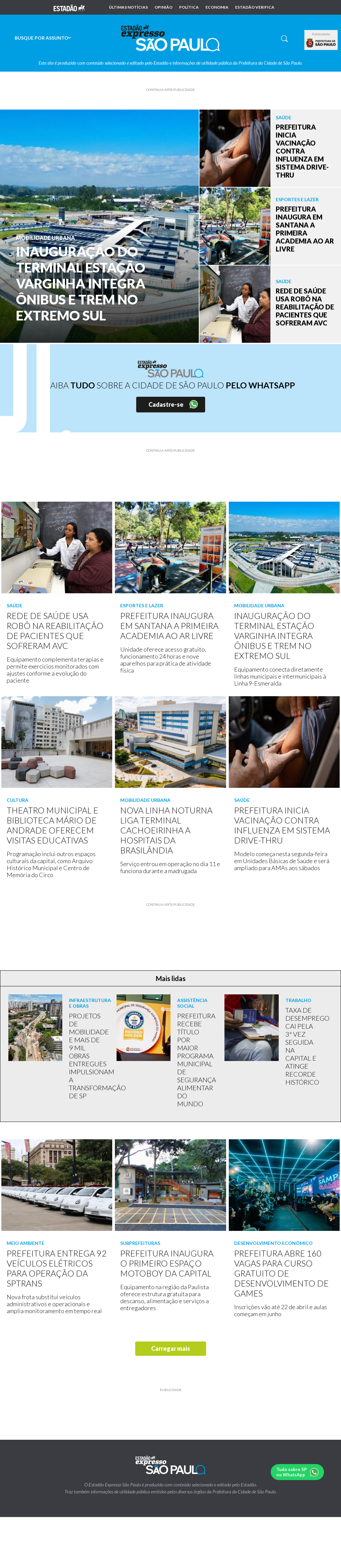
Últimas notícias (128, 7)
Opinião (163, 7)
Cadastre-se (166, 404)
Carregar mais (170, 1348)
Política (189, 7)
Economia (216, 7)
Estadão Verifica (254, 7)
